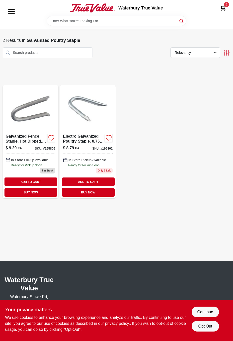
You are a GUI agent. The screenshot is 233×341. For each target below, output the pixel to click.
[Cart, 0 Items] (223, 8)
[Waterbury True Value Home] (92, 7)
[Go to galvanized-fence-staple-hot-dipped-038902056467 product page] (30, 141)
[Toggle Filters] (227, 53)
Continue (205, 312)
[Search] (181, 20)
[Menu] (11, 11)
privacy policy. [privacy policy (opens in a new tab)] (117, 323)
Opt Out (205, 326)
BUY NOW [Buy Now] (31, 192)
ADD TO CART (31, 182)
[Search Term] (116, 21)
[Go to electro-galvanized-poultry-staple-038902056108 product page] (88, 141)
